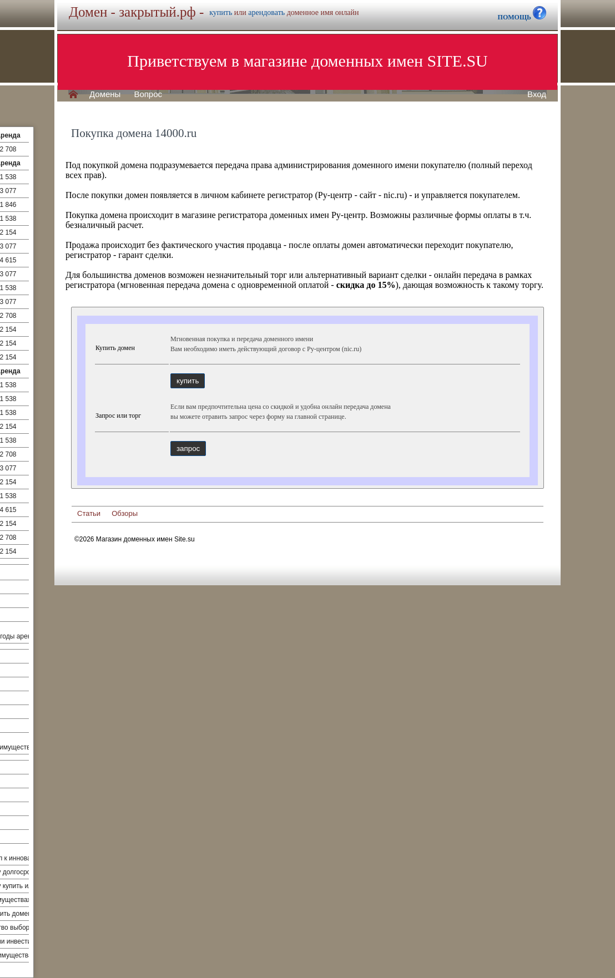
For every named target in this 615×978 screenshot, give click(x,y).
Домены (104, 94)
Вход (536, 94)
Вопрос (148, 94)
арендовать (266, 12)
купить (220, 12)
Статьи (88, 513)
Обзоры (125, 513)
